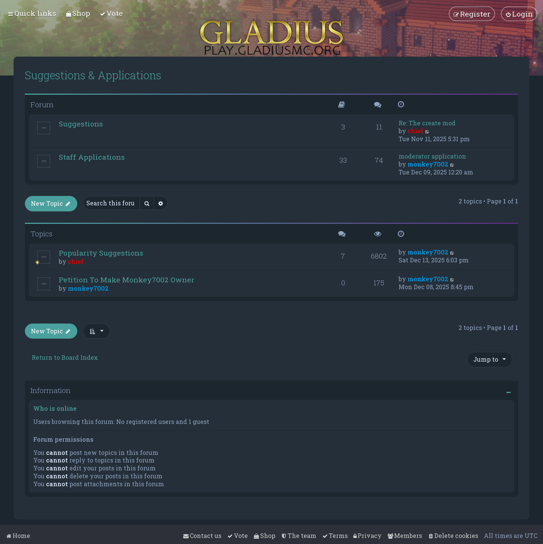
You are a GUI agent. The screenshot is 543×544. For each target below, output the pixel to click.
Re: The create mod (427, 123)
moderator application (432, 156)
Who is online (55, 408)
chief (415, 131)
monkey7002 (428, 164)
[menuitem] (78, 13)
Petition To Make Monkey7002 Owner (127, 279)
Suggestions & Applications (93, 75)
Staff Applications (92, 157)
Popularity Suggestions (101, 252)
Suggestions (81, 123)
